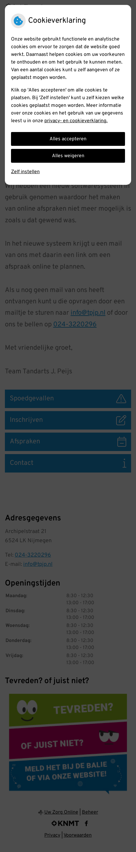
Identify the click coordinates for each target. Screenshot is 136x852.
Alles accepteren (68, 139)
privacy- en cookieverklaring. (76, 121)
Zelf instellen (25, 172)
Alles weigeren (68, 156)
